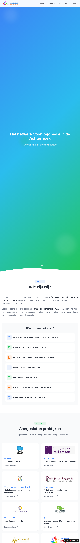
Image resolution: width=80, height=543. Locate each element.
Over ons (51, 3)
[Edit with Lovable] (70, 540)
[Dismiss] (77, 540)
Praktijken (63, 3)
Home (42, 3)
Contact (74, 3)
